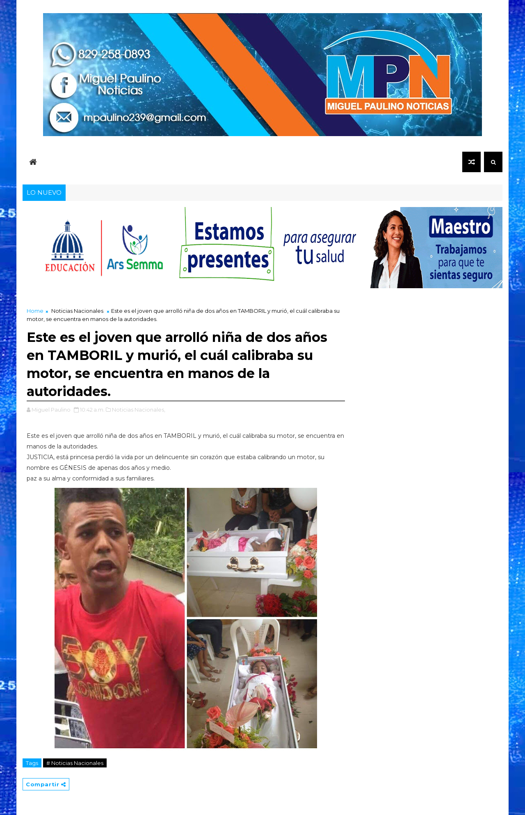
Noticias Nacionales (77, 310)
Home (35, 310)
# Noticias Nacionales (74, 763)
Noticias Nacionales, (138, 409)
